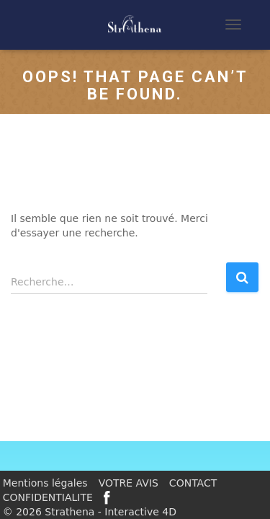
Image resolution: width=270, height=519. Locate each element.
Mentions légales (45, 483)
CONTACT (193, 483)
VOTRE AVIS (128, 483)
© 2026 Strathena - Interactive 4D (89, 512)
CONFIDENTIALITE (48, 497)
